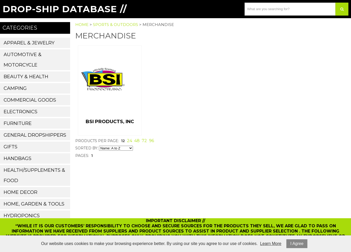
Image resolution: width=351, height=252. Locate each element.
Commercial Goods (30, 100)
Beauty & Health (26, 76)
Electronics (20, 112)
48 (137, 140)
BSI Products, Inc (110, 121)
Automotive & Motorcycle (23, 60)
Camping (15, 88)
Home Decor (20, 192)
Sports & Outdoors (115, 24)
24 (129, 140)
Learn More (270, 243)
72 (144, 140)
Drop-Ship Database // (65, 9)
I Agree (296, 243)
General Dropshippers (35, 135)
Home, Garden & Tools (34, 204)
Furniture (18, 123)
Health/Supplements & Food (34, 175)
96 (151, 140)
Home (82, 24)
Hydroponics (22, 215)
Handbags (17, 158)
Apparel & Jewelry (29, 43)
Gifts (10, 147)
